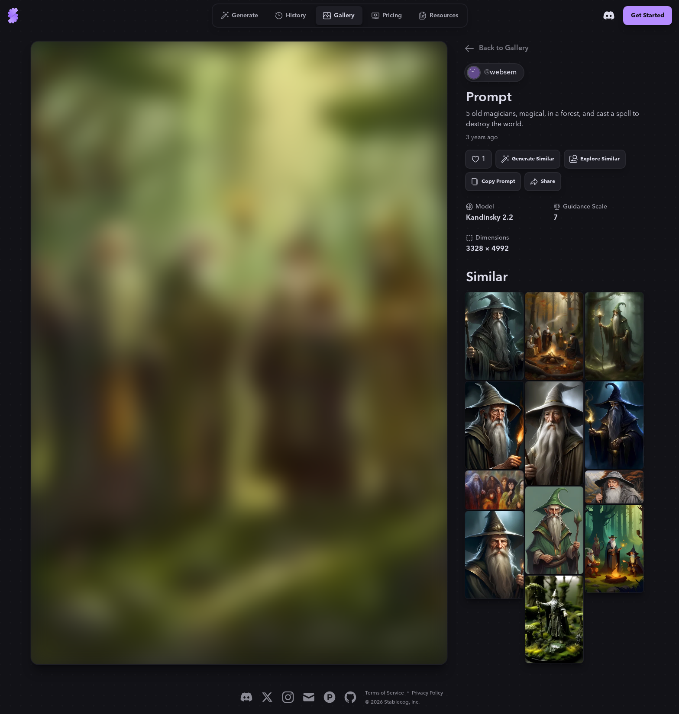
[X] (267, 697)
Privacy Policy (427, 693)
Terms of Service (384, 693)
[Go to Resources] (439, 15)
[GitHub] (350, 697)
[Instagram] (288, 697)
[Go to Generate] (240, 15)
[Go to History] (291, 15)
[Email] (308, 697)
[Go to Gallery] (339, 15)
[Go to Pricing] (387, 15)
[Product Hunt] (329, 697)
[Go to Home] (13, 15)
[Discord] (609, 15)
